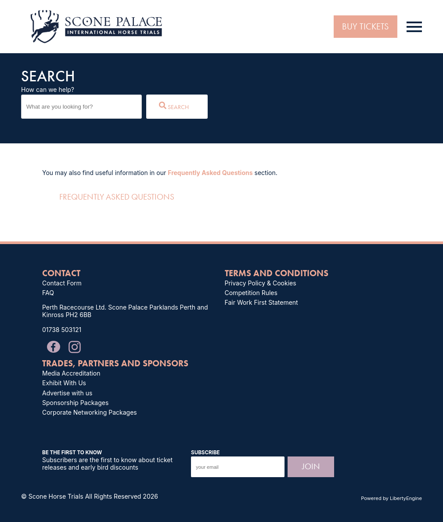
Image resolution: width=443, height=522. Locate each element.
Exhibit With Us (64, 383)
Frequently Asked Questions (210, 172)
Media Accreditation (71, 373)
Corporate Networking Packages (89, 412)
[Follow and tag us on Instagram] (71, 345)
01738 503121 (61, 329)
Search (174, 106)
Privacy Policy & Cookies (260, 283)
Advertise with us (67, 393)
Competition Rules (251, 292)
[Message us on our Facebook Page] (53, 346)
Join (311, 466)
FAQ (48, 292)
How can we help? (47, 89)
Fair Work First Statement (261, 302)
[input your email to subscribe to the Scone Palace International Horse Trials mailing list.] (238, 466)
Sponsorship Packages (75, 402)
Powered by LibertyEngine (391, 498)
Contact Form (62, 283)
